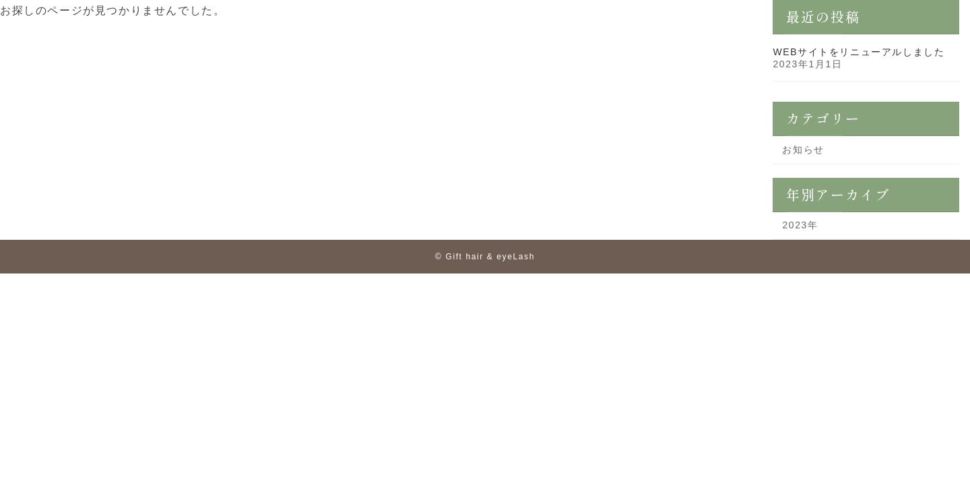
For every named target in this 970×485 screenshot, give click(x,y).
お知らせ (804, 149)
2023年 (800, 225)
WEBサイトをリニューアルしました (859, 51)
